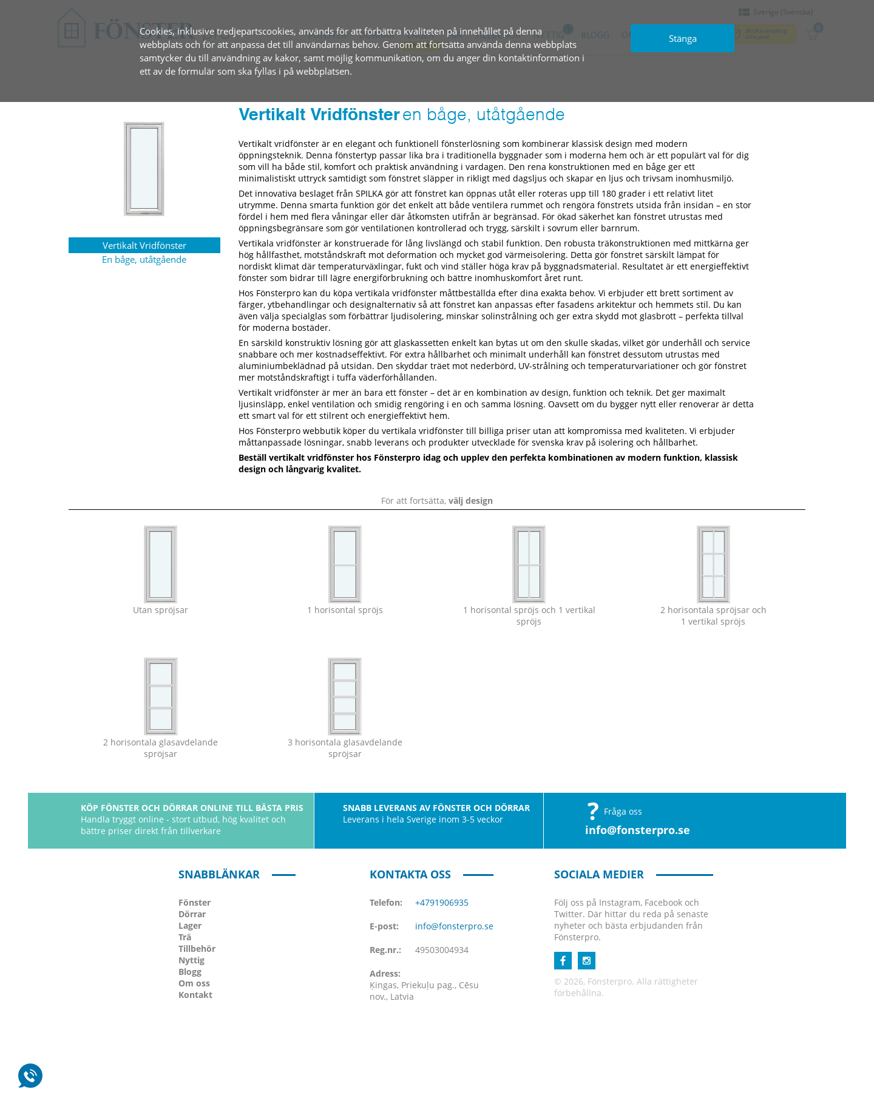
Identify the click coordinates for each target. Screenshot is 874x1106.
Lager (190, 925)
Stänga (683, 38)
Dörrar (192, 914)
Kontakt (195, 994)
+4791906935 (442, 902)
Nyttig (191, 960)
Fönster (194, 902)
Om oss (194, 983)
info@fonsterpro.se (637, 830)
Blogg (190, 971)
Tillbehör (196, 948)
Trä (184, 937)
